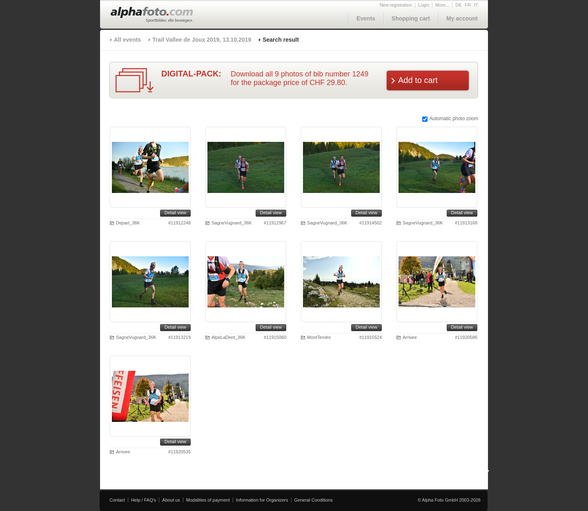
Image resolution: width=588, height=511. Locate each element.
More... (442, 4)
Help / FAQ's (143, 500)
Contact (117, 500)
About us (171, 500)
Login (423, 4)
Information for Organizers (262, 500)
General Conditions (313, 500)
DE (458, 4)
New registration (396, 4)
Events (365, 18)
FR (468, 4)
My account (462, 18)
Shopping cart (411, 18)
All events (127, 39)
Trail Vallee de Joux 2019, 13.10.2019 (201, 39)
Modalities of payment (208, 500)
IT (476, 4)
